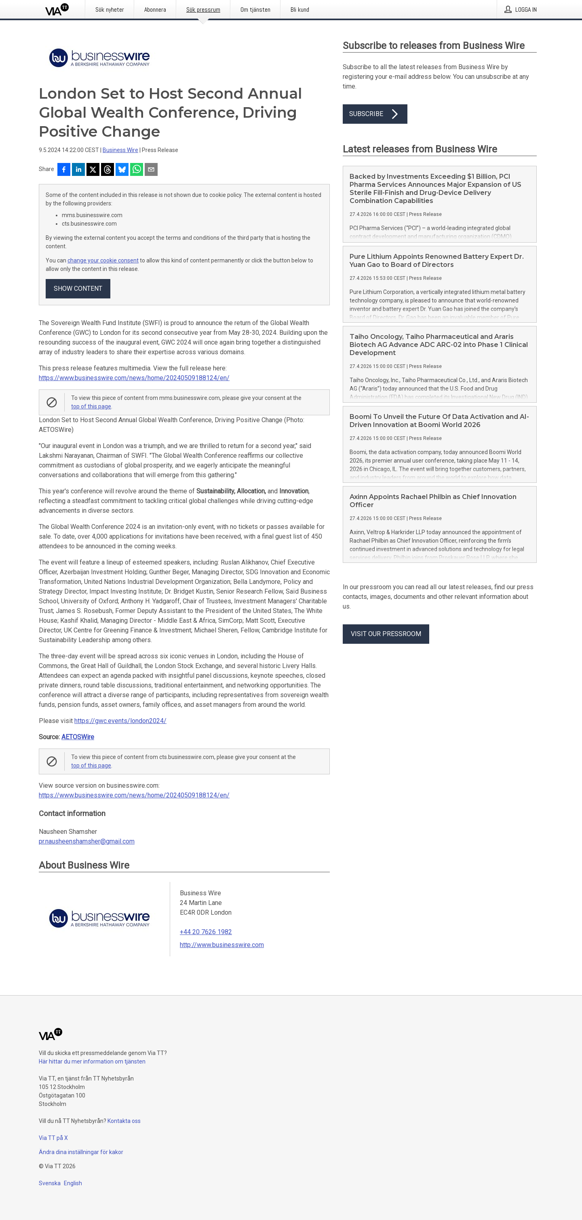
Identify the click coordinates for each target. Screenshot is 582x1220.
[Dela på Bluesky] (122, 170)
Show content (78, 288)
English (73, 1183)
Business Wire (120, 150)
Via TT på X (53, 1138)
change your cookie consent (103, 260)
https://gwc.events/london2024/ (120, 721)
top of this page (91, 406)
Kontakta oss (124, 1121)
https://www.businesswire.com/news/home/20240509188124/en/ (134, 378)
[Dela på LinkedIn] (78, 170)
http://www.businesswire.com (222, 945)
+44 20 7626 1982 (206, 932)
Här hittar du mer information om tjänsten (92, 1061)
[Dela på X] (92, 170)
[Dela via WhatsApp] (136, 170)
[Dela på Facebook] (63, 170)
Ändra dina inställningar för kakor (81, 1152)
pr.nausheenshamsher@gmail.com (87, 841)
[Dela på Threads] (107, 170)
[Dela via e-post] (151, 170)
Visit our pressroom (386, 634)
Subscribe (375, 114)
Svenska (50, 1183)
